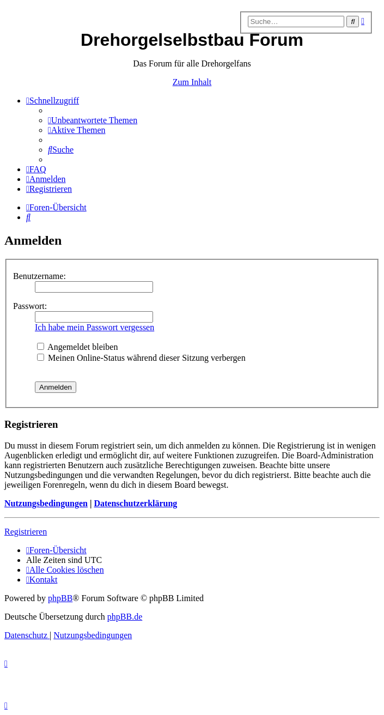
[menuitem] (92, 120)
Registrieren (25, 531)
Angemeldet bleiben (77, 347)
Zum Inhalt (192, 82)
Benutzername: (39, 276)
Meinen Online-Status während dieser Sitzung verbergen (141, 357)
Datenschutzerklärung (135, 503)
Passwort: (30, 306)
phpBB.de (124, 616)
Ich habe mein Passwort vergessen (94, 327)
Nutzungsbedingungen (46, 503)
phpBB (60, 598)
